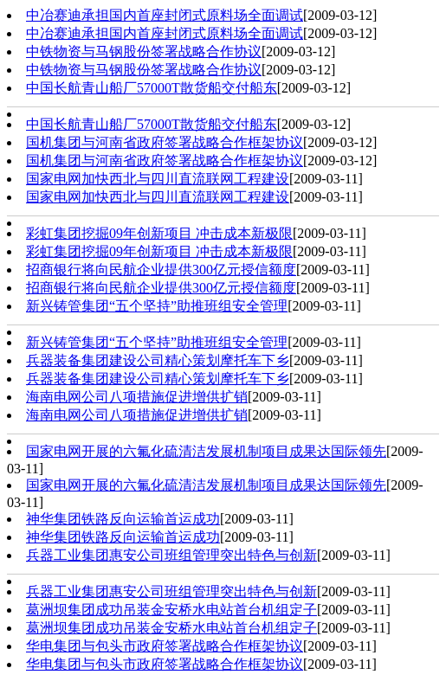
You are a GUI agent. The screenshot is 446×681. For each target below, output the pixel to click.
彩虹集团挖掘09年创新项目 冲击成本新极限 (159, 233)
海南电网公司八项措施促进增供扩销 (137, 396)
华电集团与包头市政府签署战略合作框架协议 (164, 646)
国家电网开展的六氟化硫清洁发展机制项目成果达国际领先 (206, 451)
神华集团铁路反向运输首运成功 (123, 518)
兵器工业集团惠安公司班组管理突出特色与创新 (171, 555)
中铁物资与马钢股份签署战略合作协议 (144, 51)
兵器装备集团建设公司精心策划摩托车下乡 (157, 360)
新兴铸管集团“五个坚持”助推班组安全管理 (157, 306)
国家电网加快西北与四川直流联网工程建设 (157, 178)
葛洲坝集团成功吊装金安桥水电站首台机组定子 (171, 609)
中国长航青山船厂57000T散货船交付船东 (151, 87)
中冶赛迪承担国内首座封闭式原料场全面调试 (164, 15)
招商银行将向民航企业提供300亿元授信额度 (161, 269)
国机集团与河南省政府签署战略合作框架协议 (164, 142)
